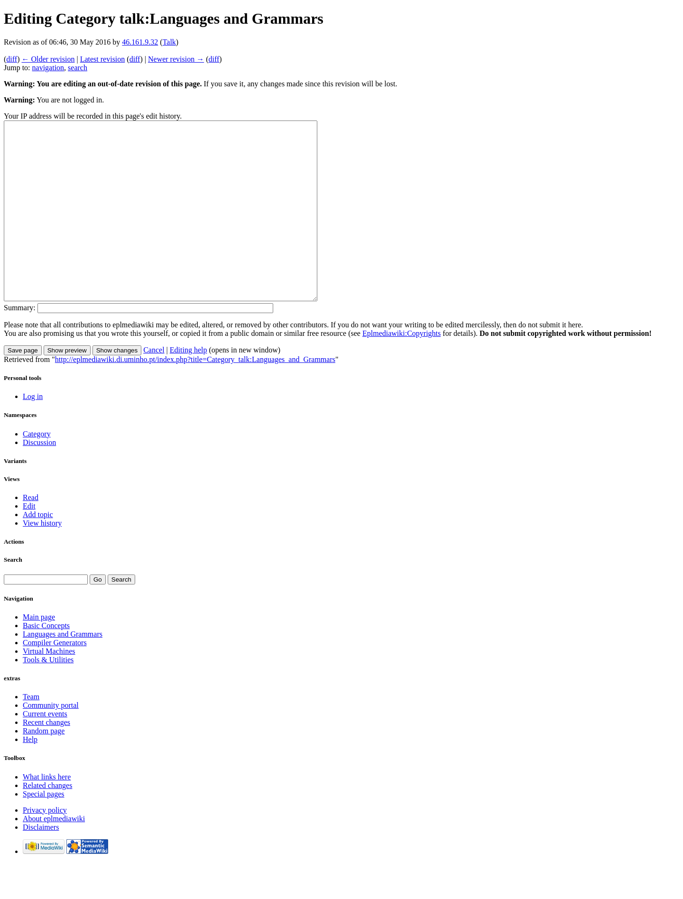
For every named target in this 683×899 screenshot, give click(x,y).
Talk (169, 42)
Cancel (153, 385)
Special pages (44, 829)
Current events (45, 749)
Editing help (188, 385)
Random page (44, 766)
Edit (29, 542)
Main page (39, 653)
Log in (33, 432)
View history (42, 559)
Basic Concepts (46, 661)
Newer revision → (176, 59)
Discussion (39, 478)
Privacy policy (45, 846)
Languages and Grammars (62, 670)
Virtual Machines (49, 687)
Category (37, 469)
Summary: (20, 343)
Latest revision (102, 59)
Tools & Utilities (48, 695)
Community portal (51, 741)
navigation (48, 68)
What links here (47, 812)
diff (11, 59)
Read (30, 533)
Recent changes (46, 758)
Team (31, 732)
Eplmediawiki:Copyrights (401, 369)
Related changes (47, 821)
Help (30, 775)
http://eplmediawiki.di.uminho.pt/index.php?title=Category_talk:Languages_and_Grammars (195, 395)
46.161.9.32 (140, 42)
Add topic (38, 550)
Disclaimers (41, 863)
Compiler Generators (55, 678)
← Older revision (47, 59)
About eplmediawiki (54, 854)
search (77, 68)
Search (13, 595)
